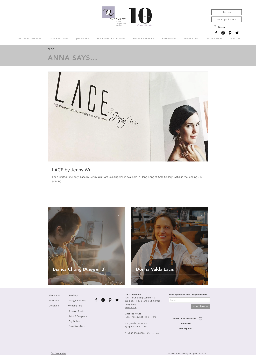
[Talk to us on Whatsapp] (184, 318)
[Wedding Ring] (75, 305)
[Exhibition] (53, 305)
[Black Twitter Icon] (237, 33)
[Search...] (226, 27)
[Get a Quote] (185, 328)
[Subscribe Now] (200, 306)
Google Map (131, 307)
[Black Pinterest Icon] (230, 33)
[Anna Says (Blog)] (77, 326)
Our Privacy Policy (58, 353)
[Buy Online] (74, 321)
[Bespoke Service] (76, 311)
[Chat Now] (226, 12)
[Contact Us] (185, 323)
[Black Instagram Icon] (223, 33)
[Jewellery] (73, 295)
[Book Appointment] (226, 19)
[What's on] (53, 300)
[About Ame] (54, 295)
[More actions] (120, 215)
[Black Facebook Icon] (216, 33)
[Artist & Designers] (77, 316)
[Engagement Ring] (77, 300)
